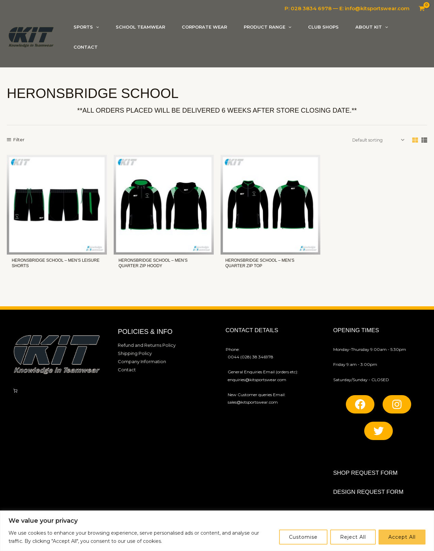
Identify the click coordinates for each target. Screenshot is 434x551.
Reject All (353, 537)
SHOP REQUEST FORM (365, 475)
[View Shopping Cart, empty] (421, 8)
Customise (303, 537)
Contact (126, 370)
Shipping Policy (133, 355)
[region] (217, 531)
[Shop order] (378, 142)
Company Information (140, 362)
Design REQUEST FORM (368, 494)
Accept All (402, 537)
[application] (96, 28)
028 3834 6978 (311, 8)
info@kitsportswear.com (377, 8)
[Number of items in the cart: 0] (15, 393)
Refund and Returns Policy (144, 347)
